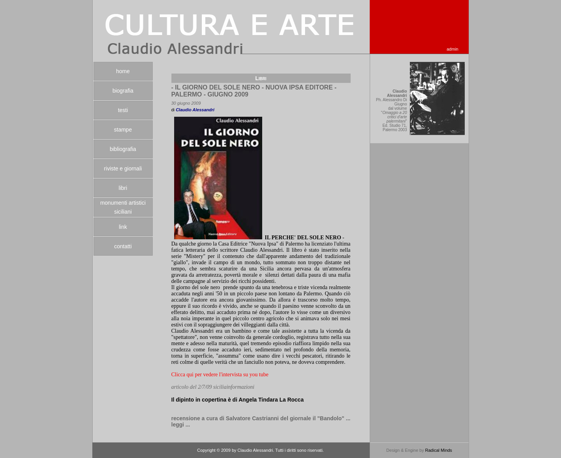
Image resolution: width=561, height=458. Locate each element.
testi (123, 110)
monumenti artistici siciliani (123, 207)
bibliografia (123, 149)
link (123, 227)
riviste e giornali (123, 168)
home (123, 71)
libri (123, 188)
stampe (123, 129)
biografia (123, 91)
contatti (123, 246)
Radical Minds (438, 450)
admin (453, 49)
